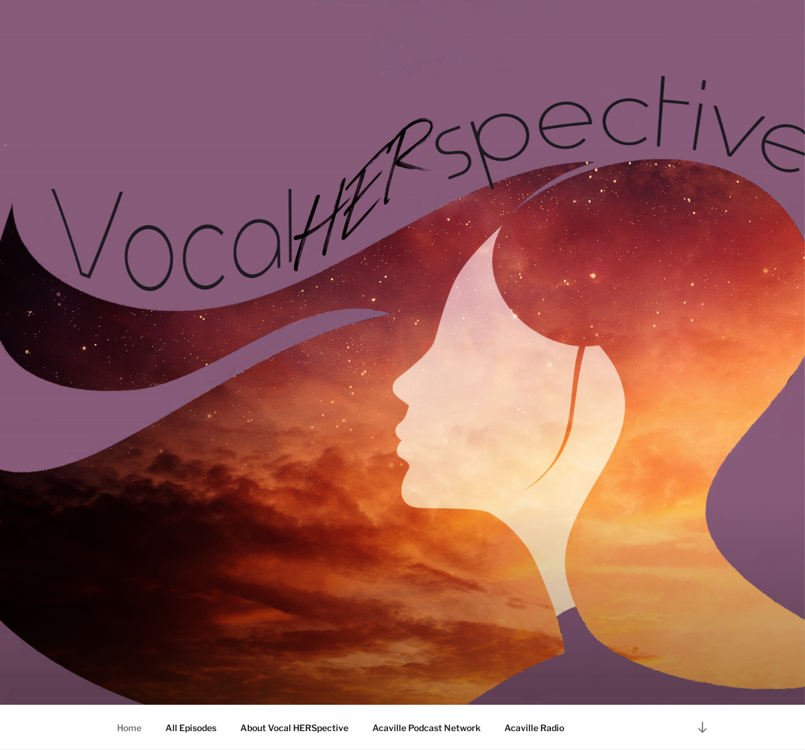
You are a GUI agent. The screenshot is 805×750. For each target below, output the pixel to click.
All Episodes (190, 727)
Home (129, 727)
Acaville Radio (534, 727)
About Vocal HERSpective (294, 727)
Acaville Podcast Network (426, 727)
